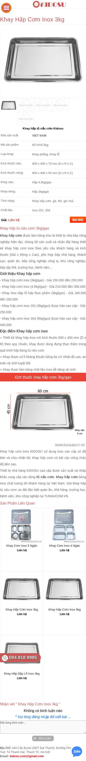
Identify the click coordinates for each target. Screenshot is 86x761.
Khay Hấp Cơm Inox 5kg (64, 609)
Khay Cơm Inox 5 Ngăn (21, 545)
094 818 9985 (23, 657)
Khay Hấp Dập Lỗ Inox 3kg (22, 673)
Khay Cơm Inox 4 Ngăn (64, 545)
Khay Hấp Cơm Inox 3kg (22, 609)
